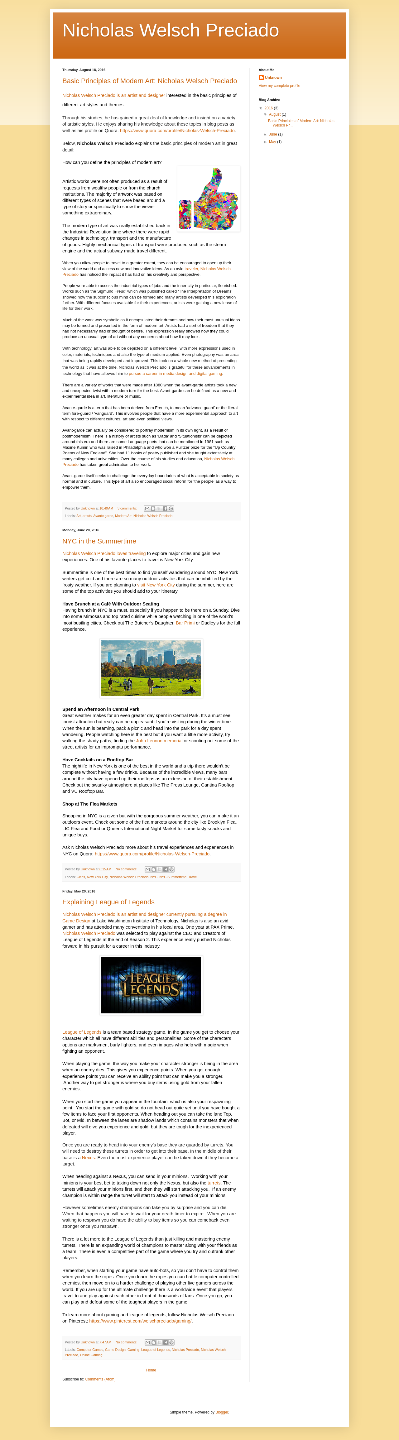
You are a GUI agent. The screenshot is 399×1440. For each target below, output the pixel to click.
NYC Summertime (172, 877)
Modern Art (123, 516)
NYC (153, 877)
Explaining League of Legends (108, 902)
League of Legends (82, 1032)
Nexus (88, 1157)
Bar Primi (185, 622)
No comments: (127, 869)
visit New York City (156, 584)
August (275, 114)
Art (78, 516)
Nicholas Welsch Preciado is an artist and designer (113, 95)
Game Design (115, 1349)
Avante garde (103, 516)
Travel (193, 877)
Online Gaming (91, 1355)
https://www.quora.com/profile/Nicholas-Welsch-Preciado (177, 130)
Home (151, 1370)
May (273, 142)
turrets (214, 1182)
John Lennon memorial (159, 740)
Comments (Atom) (100, 1379)
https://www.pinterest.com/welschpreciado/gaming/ (140, 1320)
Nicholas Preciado (185, 1349)
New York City (97, 877)
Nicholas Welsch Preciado (152, 516)
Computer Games (90, 1349)
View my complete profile (279, 86)
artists (87, 516)
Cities (81, 877)
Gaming (133, 1349)
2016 (269, 108)
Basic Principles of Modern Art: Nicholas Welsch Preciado (149, 81)
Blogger (221, 1412)
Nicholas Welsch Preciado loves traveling (104, 553)
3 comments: (128, 508)
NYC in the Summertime (99, 541)
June (273, 134)
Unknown (273, 77)
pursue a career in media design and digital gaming (175, 373)
